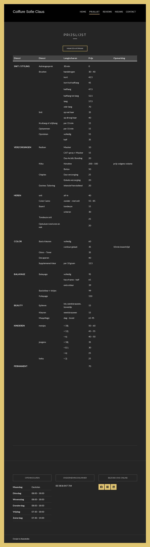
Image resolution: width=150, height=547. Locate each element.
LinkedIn (114, 487)
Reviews (107, 13)
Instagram (107, 487)
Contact (131, 13)
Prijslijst (94, 13)
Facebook (101, 487)
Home (83, 13)
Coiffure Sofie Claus (28, 13)
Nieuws (119, 13)
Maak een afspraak (75, 48)
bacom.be (25, 539)
